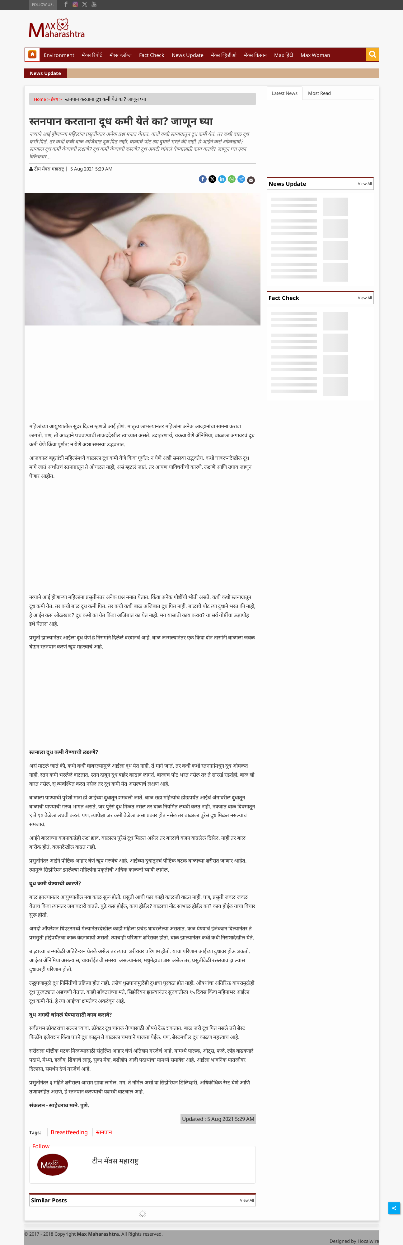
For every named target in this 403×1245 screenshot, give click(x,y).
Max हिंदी (283, 55)
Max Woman (315, 55)
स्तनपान (106, 1132)
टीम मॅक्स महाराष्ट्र (115, 1160)
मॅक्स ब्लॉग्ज (121, 55)
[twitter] (84, 4)
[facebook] (66, 4)
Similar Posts (49, 1200)
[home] (32, 55)
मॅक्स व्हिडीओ (224, 55)
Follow (40, 1146)
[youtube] (94, 4)
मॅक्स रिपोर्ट (92, 55)
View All (247, 1200)
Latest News (285, 93)
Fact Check (151, 55)
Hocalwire (368, 1241)
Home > (42, 99)
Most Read (319, 93)
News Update (188, 55)
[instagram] (75, 4)
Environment (59, 55)
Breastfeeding (71, 1132)
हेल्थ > (57, 99)
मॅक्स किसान (255, 55)
